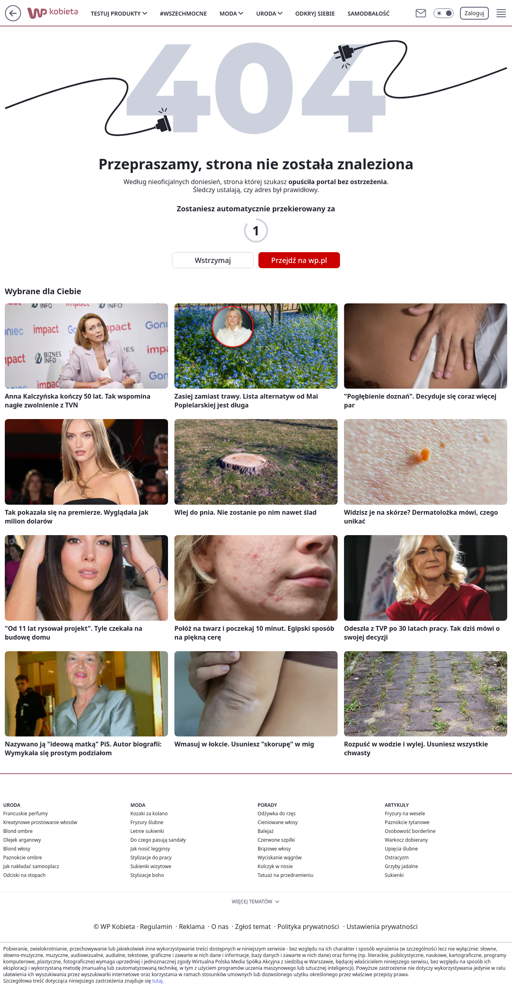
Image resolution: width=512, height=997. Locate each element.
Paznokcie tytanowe (407, 822)
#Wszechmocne (183, 13)
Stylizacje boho (147, 875)
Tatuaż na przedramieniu (286, 875)
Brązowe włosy (274, 848)
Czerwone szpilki (276, 840)
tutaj (157, 980)
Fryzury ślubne (146, 822)
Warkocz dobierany (406, 840)
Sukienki (394, 875)
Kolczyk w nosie (275, 866)
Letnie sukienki (147, 831)
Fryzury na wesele (405, 813)
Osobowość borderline (410, 831)
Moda (228, 13)
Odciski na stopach (24, 875)
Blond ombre (17, 831)
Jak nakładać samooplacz (31, 866)
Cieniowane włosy (278, 822)
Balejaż (266, 831)
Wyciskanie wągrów (280, 857)
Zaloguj (474, 13)
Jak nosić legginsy (150, 848)
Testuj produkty (116, 13)
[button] (501, 13)
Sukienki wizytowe (150, 866)
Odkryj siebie (315, 13)
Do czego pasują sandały (158, 840)
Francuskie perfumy (25, 813)
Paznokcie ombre (22, 857)
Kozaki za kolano (149, 813)
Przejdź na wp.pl (299, 260)
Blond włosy (16, 848)
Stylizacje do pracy (151, 857)
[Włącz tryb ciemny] (444, 13)
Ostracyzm (397, 857)
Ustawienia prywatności (380, 926)
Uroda (266, 13)
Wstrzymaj (213, 260)
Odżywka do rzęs (277, 813)
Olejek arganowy (22, 840)
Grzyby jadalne (401, 866)
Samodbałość (369, 13)
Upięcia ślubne (401, 848)
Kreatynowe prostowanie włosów (40, 822)
